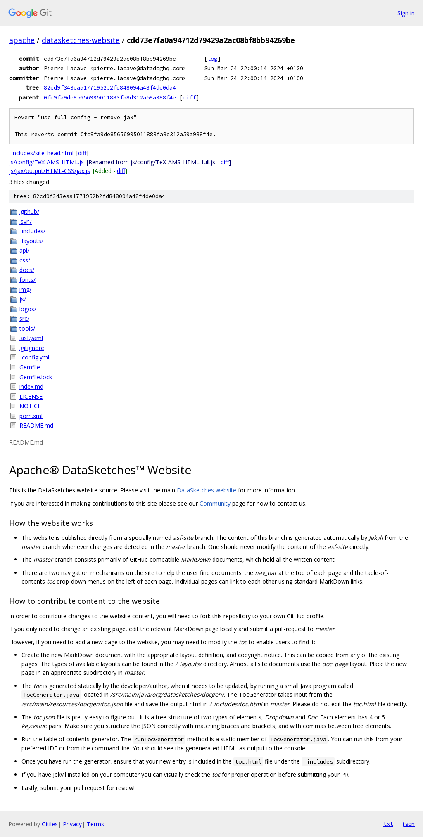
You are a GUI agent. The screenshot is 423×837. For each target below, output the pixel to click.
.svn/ (25, 221)
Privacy (72, 824)
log (212, 58)
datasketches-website (81, 40)
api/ (24, 250)
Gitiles (50, 824)
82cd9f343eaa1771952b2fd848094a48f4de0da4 (110, 87)
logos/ (27, 309)
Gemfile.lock (35, 377)
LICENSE (31, 396)
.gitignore (31, 348)
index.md (31, 386)
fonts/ (27, 280)
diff (189, 97)
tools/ (27, 328)
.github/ (29, 211)
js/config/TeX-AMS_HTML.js (46, 162)
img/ (25, 289)
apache (22, 40)
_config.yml (34, 357)
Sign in (406, 13)
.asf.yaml (31, 338)
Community (215, 503)
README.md (36, 425)
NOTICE (30, 406)
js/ (22, 299)
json (408, 824)
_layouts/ (31, 241)
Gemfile (29, 367)
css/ (24, 260)
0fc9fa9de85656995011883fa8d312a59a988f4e (110, 97)
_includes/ (32, 231)
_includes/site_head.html (41, 153)
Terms (95, 824)
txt (388, 824)
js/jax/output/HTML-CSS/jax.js (49, 171)
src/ (24, 318)
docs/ (26, 270)
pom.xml (31, 416)
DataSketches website (206, 490)
